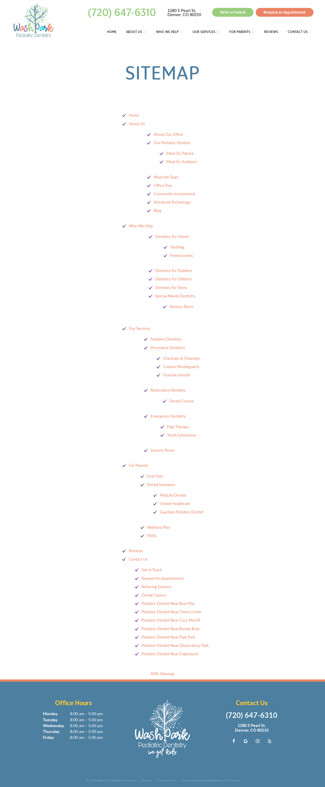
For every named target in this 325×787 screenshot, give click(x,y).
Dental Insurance (161, 484)
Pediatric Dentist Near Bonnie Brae (171, 628)
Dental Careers (154, 594)
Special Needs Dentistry (175, 295)
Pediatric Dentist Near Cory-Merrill (171, 620)
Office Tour (163, 185)
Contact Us (299, 32)
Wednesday (53, 725)
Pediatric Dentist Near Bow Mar (168, 603)
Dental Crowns (181, 400)
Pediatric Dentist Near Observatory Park (175, 645)
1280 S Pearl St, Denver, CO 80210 (183, 12)
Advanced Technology (172, 202)
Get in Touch (152, 569)
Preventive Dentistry (168, 347)
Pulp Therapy (178, 426)
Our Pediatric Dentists (172, 142)
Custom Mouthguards (181, 366)
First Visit (155, 476)
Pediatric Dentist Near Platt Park (168, 636)
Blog (157, 210)
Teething (177, 246)
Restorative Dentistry (168, 390)
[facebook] (234, 741)
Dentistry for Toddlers (173, 270)
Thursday (51, 731)
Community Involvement (174, 193)
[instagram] (258, 741)
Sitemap (147, 780)
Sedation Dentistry (166, 339)
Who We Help (168, 32)
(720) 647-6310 (121, 12)
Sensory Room (181, 306)
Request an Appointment (284, 12)
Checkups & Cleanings (181, 358)
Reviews (270, 32)
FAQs (152, 535)
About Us (135, 32)
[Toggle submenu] (144, 31)
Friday (48, 737)
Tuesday (50, 719)
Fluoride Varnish (176, 375)
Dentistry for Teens (171, 287)
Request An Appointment (162, 578)
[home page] (32, 20)
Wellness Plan (158, 527)
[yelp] (270, 741)
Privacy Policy (167, 780)
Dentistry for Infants (172, 236)
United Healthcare (175, 503)
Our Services (205, 32)
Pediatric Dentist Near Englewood (170, 653)
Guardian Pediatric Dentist (181, 511)
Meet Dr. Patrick (180, 153)
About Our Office (168, 134)
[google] (246, 741)
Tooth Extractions (181, 435)
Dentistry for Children (173, 279)
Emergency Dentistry (168, 415)
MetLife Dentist (173, 495)
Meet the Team (166, 176)
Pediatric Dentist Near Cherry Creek (171, 611)
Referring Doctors (156, 586)
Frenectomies (181, 255)
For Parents (241, 32)
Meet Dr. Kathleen (181, 161)
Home (111, 32)
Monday (50, 713)
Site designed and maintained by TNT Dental (210, 780)
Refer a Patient (232, 12)
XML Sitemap (162, 673)
